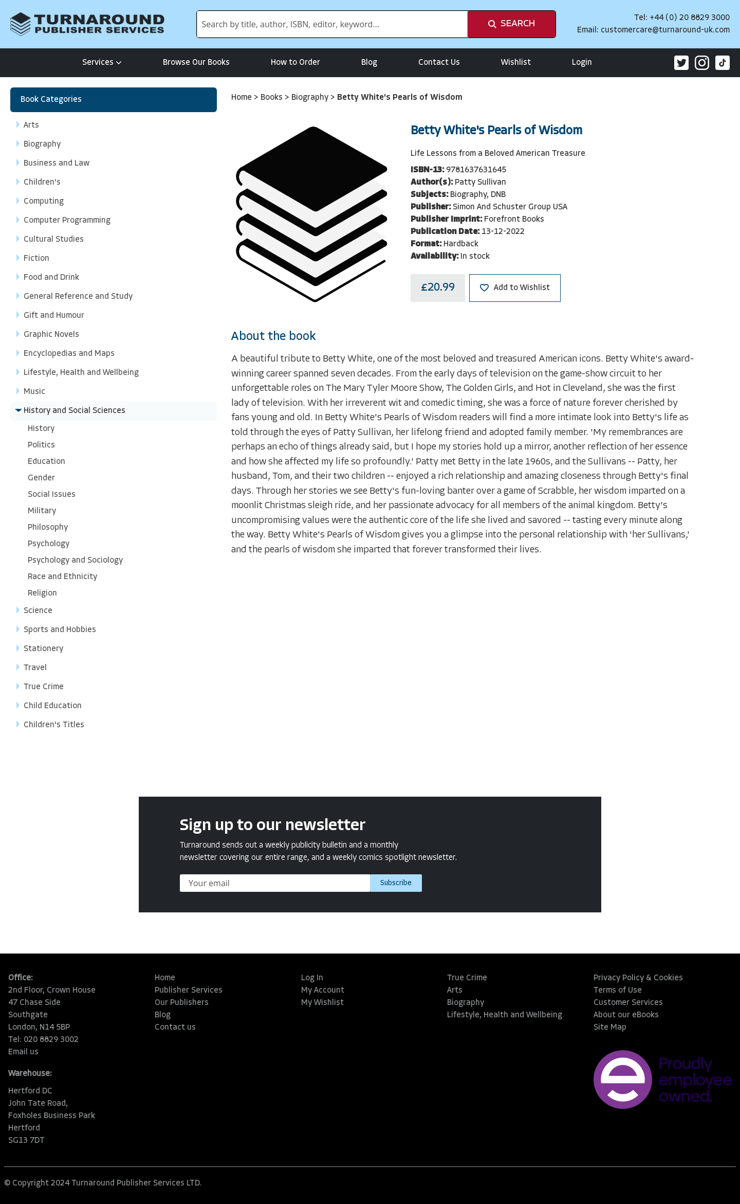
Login (582, 63)
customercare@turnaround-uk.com (665, 30)
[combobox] (332, 24)
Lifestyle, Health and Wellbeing (504, 1015)
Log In (312, 978)
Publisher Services (189, 990)
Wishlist (516, 63)
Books (273, 98)
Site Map (610, 1027)
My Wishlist (322, 1003)
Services (102, 63)
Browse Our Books (196, 63)
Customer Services (628, 1003)
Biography (310, 98)
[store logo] (87, 24)
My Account (322, 990)
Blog (369, 63)
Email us (23, 1052)
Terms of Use (618, 990)
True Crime (467, 978)
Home (242, 98)
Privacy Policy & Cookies (638, 978)
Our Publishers (182, 1003)
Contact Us (439, 63)
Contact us (175, 1027)
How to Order (295, 63)
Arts (454, 990)
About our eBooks (626, 1015)
